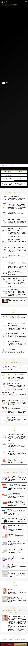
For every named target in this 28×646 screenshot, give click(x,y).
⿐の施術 (20, 171)
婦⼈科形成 (20, 178)
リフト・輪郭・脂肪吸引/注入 (7, 175)
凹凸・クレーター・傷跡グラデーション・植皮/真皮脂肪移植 (7, 184)
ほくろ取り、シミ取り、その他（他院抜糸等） (20, 184)
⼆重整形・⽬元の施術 (7, 171)
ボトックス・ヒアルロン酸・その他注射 (7, 179)
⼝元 (20, 175)
